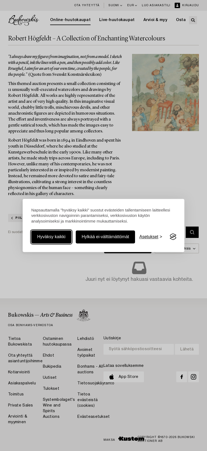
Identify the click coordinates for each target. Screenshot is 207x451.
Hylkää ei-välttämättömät (105, 236)
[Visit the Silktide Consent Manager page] (173, 236)
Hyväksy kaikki (51, 236)
